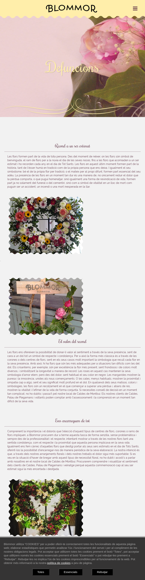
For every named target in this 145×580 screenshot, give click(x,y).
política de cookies (58, 563)
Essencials (70, 572)
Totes (40, 572)
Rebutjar (102, 572)
